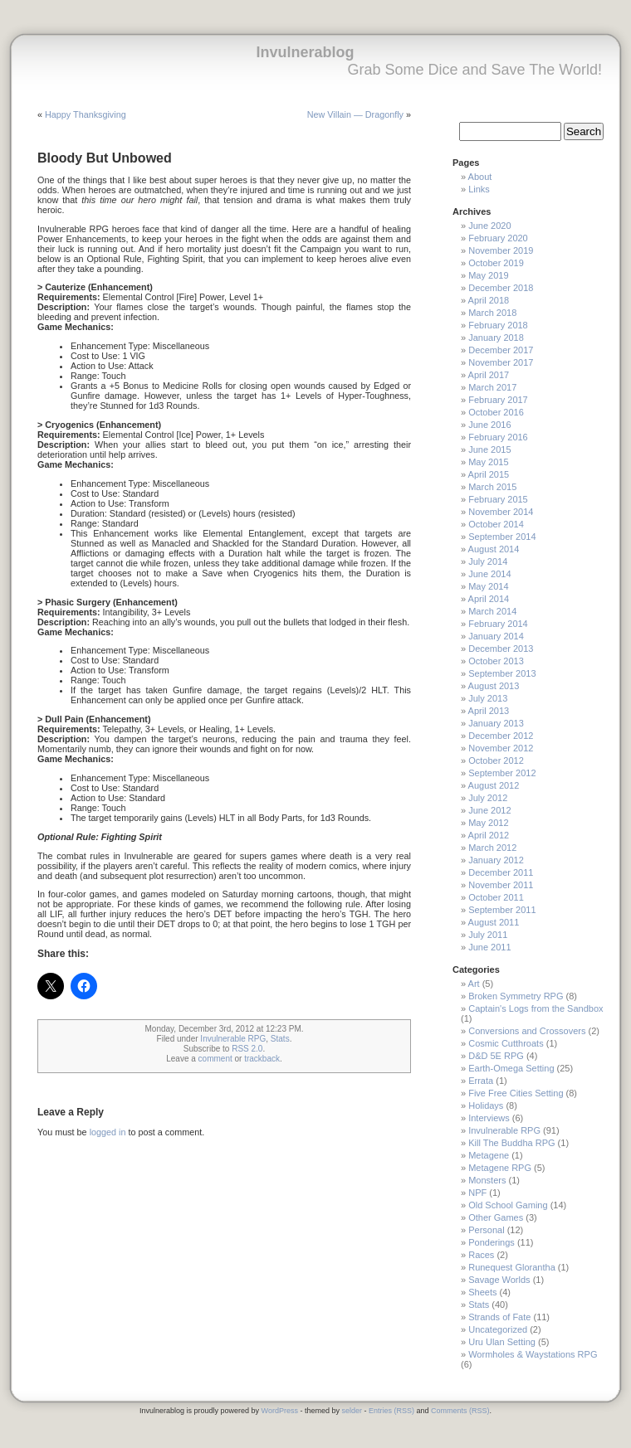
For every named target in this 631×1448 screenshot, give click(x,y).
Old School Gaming (507, 1205)
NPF (477, 1193)
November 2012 (500, 748)
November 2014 (500, 512)
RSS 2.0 (247, 1048)
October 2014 (496, 524)
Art (474, 984)
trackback (262, 1058)
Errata (480, 1081)
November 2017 (500, 362)
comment (215, 1058)
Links (479, 189)
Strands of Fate (499, 1317)
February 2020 (498, 238)
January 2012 (496, 860)
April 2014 (489, 599)
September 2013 (502, 673)
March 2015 (492, 487)
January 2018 (496, 338)
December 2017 (500, 350)
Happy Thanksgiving (85, 114)
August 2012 (494, 785)
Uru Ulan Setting (502, 1342)
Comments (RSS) (460, 1411)
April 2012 (489, 835)
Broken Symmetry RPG (515, 996)
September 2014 (502, 537)
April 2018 (489, 300)
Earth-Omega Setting (511, 1068)
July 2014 (487, 561)
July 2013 (487, 698)
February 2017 (498, 400)
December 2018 (500, 288)
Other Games (495, 1217)
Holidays (485, 1105)
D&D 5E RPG (496, 1056)
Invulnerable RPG (233, 1038)
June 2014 (489, 574)
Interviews (489, 1118)
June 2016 (489, 425)
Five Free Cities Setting (515, 1093)
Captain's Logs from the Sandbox (535, 1008)
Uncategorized (497, 1329)
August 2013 (494, 686)
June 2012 (489, 810)
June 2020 (489, 226)
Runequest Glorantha (511, 1267)
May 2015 (488, 462)
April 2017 (489, 375)
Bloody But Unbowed (104, 158)
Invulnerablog (305, 52)
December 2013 (500, 649)
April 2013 (489, 711)
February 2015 (498, 499)
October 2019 (496, 263)
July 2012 (487, 798)
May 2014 (488, 586)
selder (351, 1411)
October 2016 (496, 412)
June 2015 (489, 449)
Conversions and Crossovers (526, 1031)
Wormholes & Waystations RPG (532, 1354)
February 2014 (498, 624)
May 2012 (488, 823)
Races (481, 1255)
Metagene (488, 1155)
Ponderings (491, 1242)
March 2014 (492, 611)
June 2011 (489, 947)
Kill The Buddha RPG (511, 1143)
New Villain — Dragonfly (355, 114)
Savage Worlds (499, 1280)
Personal (486, 1230)
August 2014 (494, 549)
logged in (108, 1132)
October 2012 (496, 760)
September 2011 (502, 910)
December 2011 (500, 872)
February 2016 (498, 437)
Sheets (482, 1292)
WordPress (280, 1411)
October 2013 (496, 661)
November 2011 (500, 885)
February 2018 (498, 325)
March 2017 (492, 387)
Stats (280, 1038)
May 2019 (488, 275)
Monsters (487, 1180)
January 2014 (496, 636)
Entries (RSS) (391, 1411)
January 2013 (496, 723)
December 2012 (500, 736)
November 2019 (500, 250)
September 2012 (502, 773)
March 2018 (492, 313)
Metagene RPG (499, 1168)
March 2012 (492, 848)
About (480, 177)
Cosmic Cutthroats (505, 1043)
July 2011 (487, 935)
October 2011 (496, 897)
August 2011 (494, 922)
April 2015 (489, 474)
